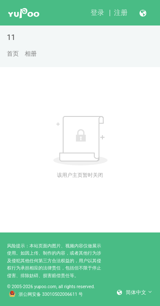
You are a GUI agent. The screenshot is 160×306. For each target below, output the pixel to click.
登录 (97, 12)
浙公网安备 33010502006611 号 (46, 294)
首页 (13, 53)
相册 (31, 53)
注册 (121, 12)
